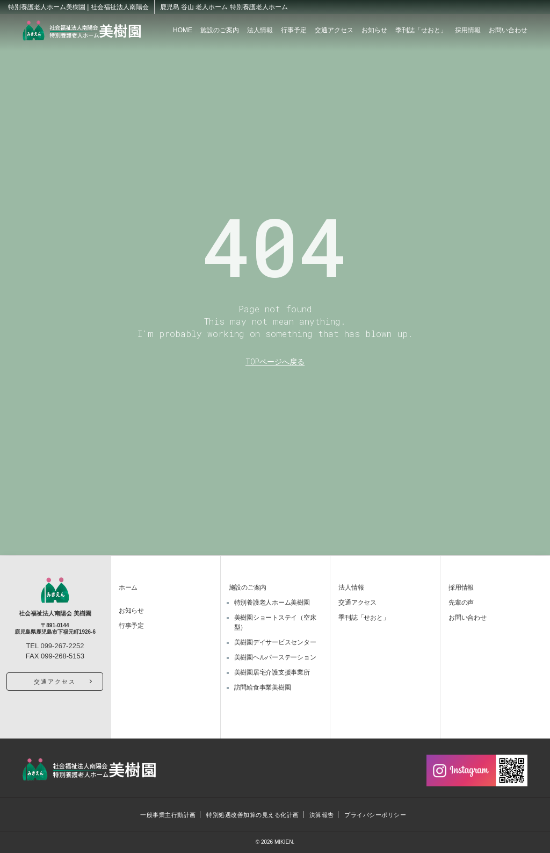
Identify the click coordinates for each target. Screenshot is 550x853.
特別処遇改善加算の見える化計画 (252, 815)
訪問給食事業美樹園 (262, 687)
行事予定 (294, 30)
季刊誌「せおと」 (421, 30)
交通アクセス (334, 30)
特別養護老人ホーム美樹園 (272, 602)
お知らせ (374, 30)
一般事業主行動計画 (168, 815)
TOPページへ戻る (275, 361)
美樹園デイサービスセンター (275, 642)
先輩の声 (461, 602)
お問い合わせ (508, 30)
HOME (182, 30)
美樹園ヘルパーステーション (275, 657)
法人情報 (260, 30)
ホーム (128, 587)
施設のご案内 (219, 30)
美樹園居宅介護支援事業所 (272, 672)
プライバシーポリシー (376, 815)
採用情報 (468, 30)
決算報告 (321, 815)
